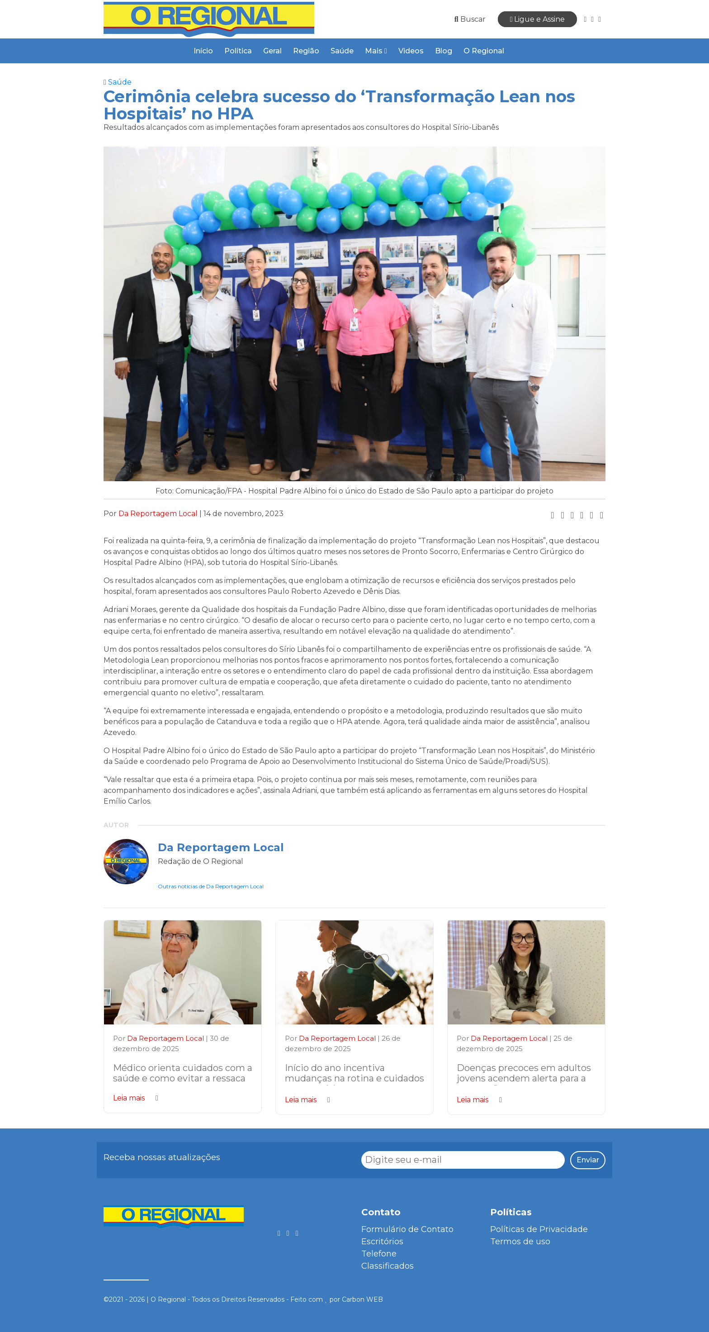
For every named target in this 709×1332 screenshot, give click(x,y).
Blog (443, 51)
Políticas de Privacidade (539, 1229)
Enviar (588, 1160)
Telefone (379, 1254)
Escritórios (382, 1242)
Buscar (470, 19)
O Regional (483, 51)
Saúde (342, 51)
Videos (411, 51)
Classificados (387, 1266)
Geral (272, 51)
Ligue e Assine (537, 19)
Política (238, 51)
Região (306, 51)
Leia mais (135, 1098)
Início (203, 51)
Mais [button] (376, 51)
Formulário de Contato (407, 1229)
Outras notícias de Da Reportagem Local (211, 886)
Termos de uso (520, 1242)
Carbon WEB (362, 1299)
